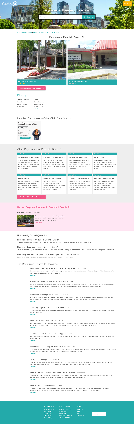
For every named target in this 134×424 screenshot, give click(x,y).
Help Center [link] (99, 414)
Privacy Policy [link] (47, 417)
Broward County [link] (43, 32)
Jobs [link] (78, 413)
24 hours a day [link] (38, 106)
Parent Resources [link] (48, 409)
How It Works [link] (47, 411)
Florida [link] (35, 32)
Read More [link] (38, 222)
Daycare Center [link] (22, 104)
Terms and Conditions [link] (65, 415)
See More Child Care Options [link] (32, 88)
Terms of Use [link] (47, 415)
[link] (9, 3)
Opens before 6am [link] (39, 102)
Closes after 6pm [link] (39, 104)
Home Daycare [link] (21, 102)
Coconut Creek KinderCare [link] (28, 212)
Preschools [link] (20, 106)
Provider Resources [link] (65, 409)
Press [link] (78, 411)
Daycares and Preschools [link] (24, 32)
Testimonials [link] (47, 413)
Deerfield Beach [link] (54, 32)
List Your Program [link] (64, 417)
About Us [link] (79, 409)
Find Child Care (88, 17)
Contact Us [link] (80, 415)
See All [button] (36, 108)
